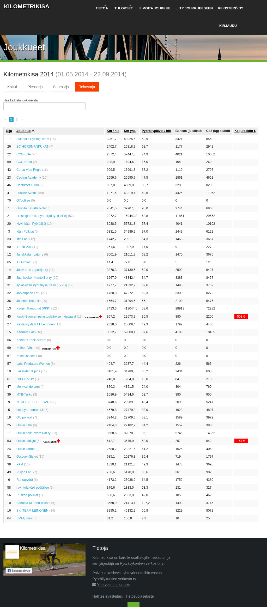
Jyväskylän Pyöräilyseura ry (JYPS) (41, 264)
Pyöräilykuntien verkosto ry (141, 542)
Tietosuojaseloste (140, 575)
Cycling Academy (28, 156)
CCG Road (24, 140)
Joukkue (23, 109)
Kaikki (12, 65)
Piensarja (35, 65)
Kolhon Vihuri (25, 326)
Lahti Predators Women (33, 342)
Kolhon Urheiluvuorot (31, 318)
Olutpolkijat (24, 396)
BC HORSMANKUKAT (32, 125)
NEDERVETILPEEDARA (34, 381)
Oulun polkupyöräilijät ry (33, 411)
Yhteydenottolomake (113, 563)
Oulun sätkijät (26, 419)
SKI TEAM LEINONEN (32, 489)
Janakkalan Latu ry (29, 233)
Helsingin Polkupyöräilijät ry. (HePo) (41, 194)
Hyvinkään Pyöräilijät (31, 202)
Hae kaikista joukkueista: (21, 78)
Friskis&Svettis (26, 171)
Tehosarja (87, 65)
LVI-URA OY (25, 357)
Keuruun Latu (26, 310)
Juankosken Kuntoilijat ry (34, 256)
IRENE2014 (24, 225)
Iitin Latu (22, 217)
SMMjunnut (24, 497)
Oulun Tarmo (25, 427)
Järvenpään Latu (28, 271)
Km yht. (130, 109)
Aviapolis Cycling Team (32, 117)
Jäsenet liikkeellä (28, 279)
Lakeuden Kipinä (28, 349)
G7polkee (23, 179)
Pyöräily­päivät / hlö (156, 109)
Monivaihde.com (28, 365)
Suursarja (61, 65)
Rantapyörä (24, 458)
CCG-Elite (23, 133)
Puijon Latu (24, 450)
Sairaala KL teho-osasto (33, 481)
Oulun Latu (24, 403)
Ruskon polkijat (27, 473)
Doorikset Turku (27, 163)
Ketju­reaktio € (245, 109)
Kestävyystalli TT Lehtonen (35, 303)
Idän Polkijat (25, 210)
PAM (19, 443)
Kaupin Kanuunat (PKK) (33, 287)
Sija (9, 109)
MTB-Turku (24, 373)
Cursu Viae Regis (28, 148)
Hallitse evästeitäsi (107, 575)
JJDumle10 (24, 240)
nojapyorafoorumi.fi (30, 388)
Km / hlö (113, 109)
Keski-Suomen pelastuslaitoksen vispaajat (46, 295)
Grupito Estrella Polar (31, 187)
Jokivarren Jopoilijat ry (32, 248)
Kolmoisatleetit (26, 334)
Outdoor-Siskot (27, 435)
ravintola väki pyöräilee (32, 466)
